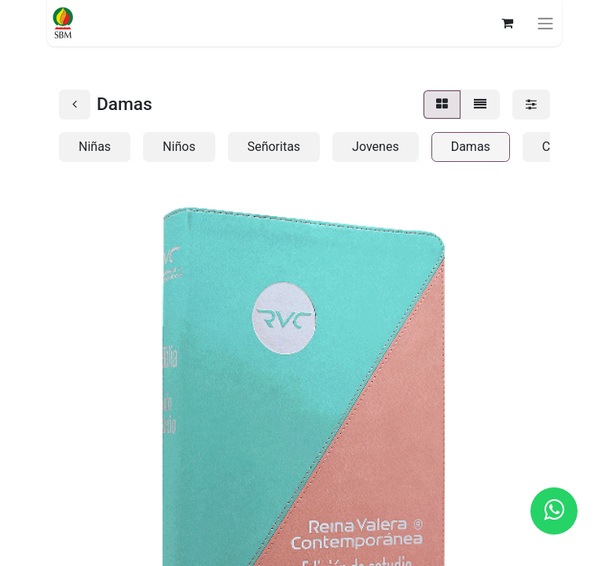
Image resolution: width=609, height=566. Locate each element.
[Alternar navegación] (545, 23)
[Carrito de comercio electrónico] (507, 23)
